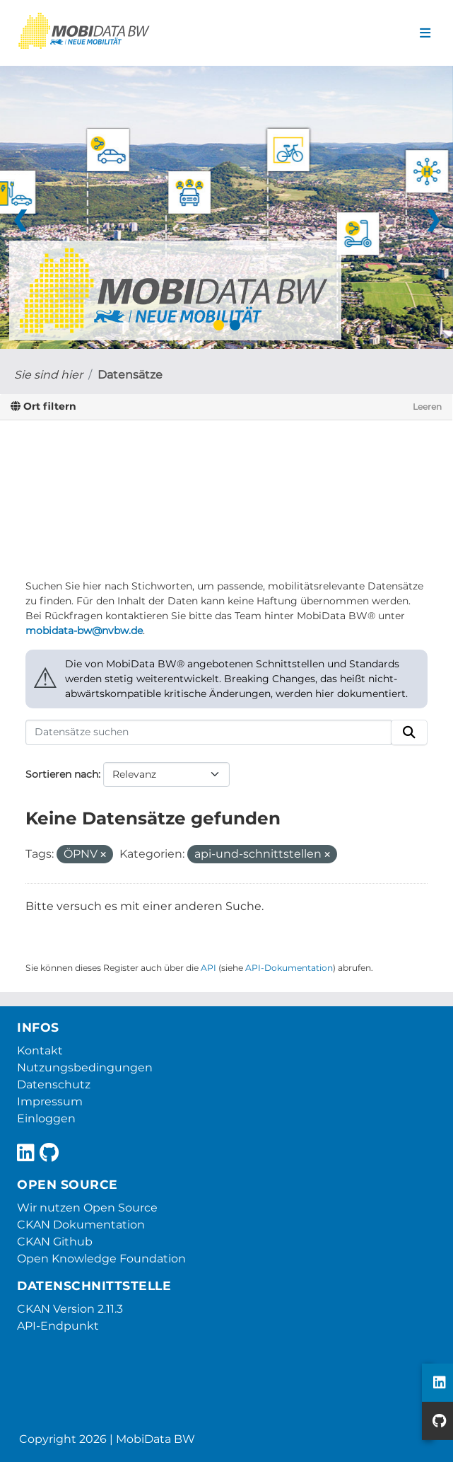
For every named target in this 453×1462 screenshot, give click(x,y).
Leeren (427, 406)
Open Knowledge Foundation (101, 1258)
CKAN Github (55, 1241)
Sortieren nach (61, 774)
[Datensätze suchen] (208, 732)
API (208, 967)
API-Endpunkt (58, 1326)
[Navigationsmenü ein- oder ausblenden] (425, 33)
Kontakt (40, 1050)
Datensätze (130, 374)
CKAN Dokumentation (81, 1224)
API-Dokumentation (289, 967)
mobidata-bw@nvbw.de (84, 630)
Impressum (50, 1101)
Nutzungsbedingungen (85, 1067)
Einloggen (46, 1118)
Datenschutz (53, 1084)
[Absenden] (409, 732)
